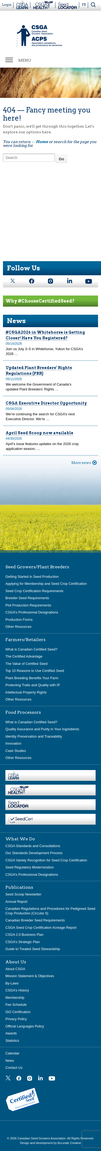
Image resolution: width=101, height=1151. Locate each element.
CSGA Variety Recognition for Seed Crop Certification (46, 860)
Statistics (12, 1041)
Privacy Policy (16, 1019)
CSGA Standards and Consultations (32, 846)
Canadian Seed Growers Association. (42, 1138)
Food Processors (23, 712)
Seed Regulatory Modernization (29, 867)
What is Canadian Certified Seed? (31, 649)
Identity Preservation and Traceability (33, 736)
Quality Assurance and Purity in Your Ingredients (42, 729)
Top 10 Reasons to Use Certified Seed (34, 671)
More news (81, 463)
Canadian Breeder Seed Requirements (35, 920)
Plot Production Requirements (28, 605)
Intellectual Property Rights (26, 692)
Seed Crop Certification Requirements (34, 591)
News (9, 1061)
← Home (39, 142)
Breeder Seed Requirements (27, 598)
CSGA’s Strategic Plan (22, 942)
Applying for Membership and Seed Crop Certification (46, 584)
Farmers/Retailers (25, 640)
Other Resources (18, 627)
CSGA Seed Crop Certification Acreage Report (40, 928)
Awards (11, 1033)
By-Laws (12, 983)
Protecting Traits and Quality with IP (32, 685)
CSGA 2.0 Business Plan (24, 935)
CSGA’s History (17, 990)
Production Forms (19, 620)
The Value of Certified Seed (26, 664)
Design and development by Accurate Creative (50, 1143)
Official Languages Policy (24, 1026)
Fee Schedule (16, 1005)
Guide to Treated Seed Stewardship (32, 949)
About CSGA (15, 969)
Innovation (13, 743)
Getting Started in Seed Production (32, 577)
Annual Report (16, 902)
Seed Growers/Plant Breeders (37, 567)
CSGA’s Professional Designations (31, 612)
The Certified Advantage (23, 656)
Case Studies (15, 751)
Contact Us (13, 1068)
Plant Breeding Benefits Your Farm (31, 678)
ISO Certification (17, 1012)
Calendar (12, 1053)
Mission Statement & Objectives (29, 976)
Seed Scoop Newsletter (23, 894)
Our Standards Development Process (33, 853)
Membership (14, 998)
